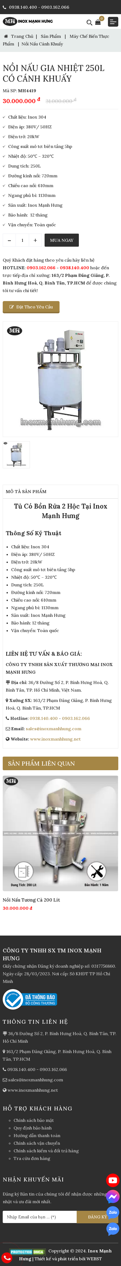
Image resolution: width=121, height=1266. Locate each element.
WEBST (94, 1258)
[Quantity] (22, 240)
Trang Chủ (18, 36)
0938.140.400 (74, 267)
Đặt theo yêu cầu (31, 306)
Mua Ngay (61, 240)
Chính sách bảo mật (34, 1120)
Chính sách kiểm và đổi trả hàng (46, 1150)
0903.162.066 (41, 267)
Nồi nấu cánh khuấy (42, 44)
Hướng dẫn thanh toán (37, 1135)
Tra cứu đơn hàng (32, 1158)
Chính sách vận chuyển (37, 1143)
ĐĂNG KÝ (97, 1216)
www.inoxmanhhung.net (55, 739)
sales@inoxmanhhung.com (53, 728)
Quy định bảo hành (33, 1128)
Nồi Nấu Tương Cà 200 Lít (31, 900)
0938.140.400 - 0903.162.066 (36, 7)
